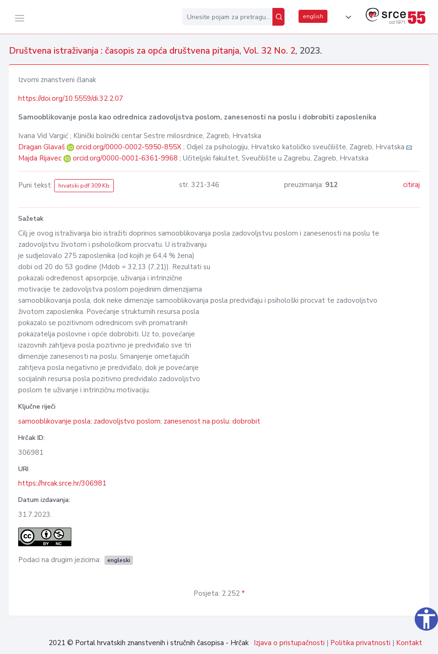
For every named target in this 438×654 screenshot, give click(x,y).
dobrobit (246, 421)
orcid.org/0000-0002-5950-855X (128, 147)
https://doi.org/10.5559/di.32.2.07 (70, 98)
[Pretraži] (278, 17)
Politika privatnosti (360, 642)
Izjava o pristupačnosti (289, 642)
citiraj (411, 184)
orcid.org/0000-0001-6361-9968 (125, 158)
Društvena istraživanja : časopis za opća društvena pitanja (124, 51)
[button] (346, 17)
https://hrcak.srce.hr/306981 (62, 483)
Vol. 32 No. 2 (269, 51)
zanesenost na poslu (196, 421)
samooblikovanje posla (54, 421)
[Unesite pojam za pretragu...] (227, 17)
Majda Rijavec (40, 158)
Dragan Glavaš (42, 147)
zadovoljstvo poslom (127, 421)
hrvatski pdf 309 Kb (84, 185)
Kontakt (409, 642)
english (313, 16)
